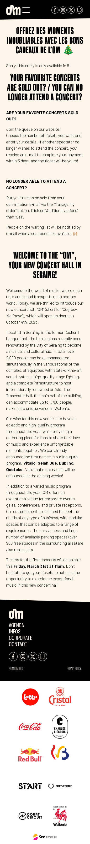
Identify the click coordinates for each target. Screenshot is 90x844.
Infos (15, 632)
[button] (26, 10)
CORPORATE (20, 638)
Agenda (16, 626)
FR (68, 65)
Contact (18, 645)
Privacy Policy (74, 668)
